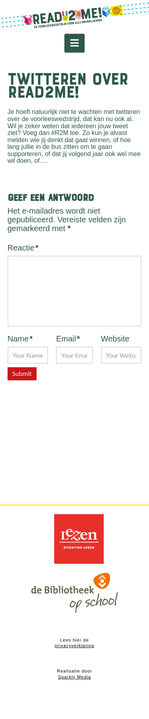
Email (68, 338)
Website (115, 338)
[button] (74, 43)
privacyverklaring (75, 645)
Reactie (23, 247)
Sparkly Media (74, 677)
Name (20, 338)
